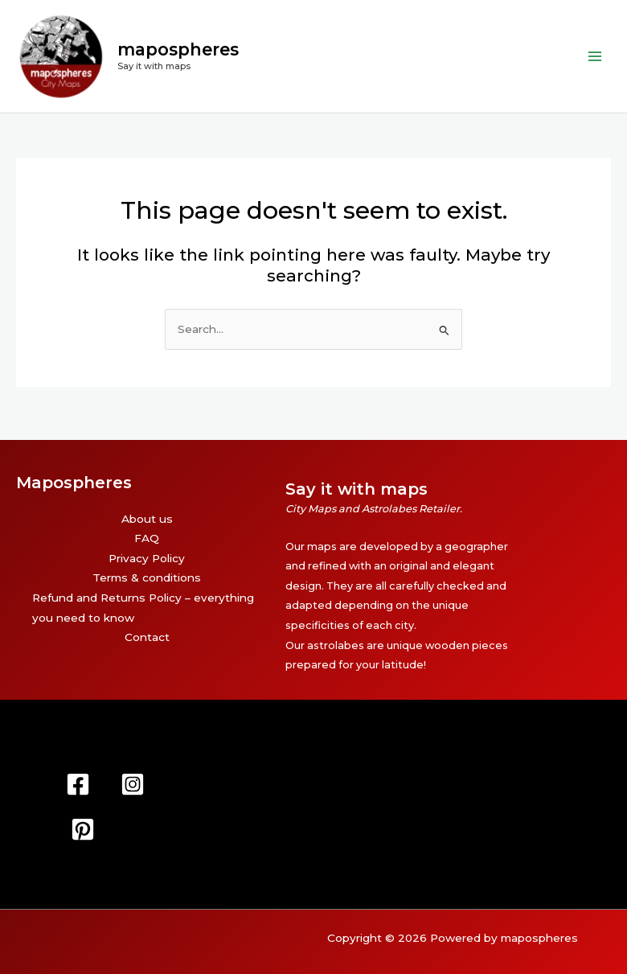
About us (147, 518)
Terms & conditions (146, 578)
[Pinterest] (82, 829)
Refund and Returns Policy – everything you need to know (143, 607)
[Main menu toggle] (595, 60)
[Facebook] (77, 784)
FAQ (146, 538)
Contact (147, 637)
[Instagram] (132, 784)
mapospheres (187, 54)
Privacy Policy (147, 558)
